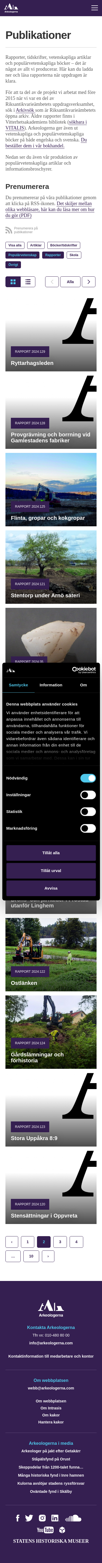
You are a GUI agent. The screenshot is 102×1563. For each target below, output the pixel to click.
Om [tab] (83, 685)
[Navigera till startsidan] (51, 1316)
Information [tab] (51, 685)
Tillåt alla (51, 852)
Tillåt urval (51, 870)
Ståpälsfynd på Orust (51, 1459)
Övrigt (13, 265)
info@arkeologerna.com (51, 1343)
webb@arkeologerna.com (51, 1388)
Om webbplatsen (51, 1401)
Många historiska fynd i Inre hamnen (51, 1475)
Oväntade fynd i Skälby (51, 1491)
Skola (74, 255)
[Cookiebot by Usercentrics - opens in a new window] (73, 670)
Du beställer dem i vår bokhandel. (46, 142)
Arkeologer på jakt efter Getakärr (51, 1451)
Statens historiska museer (51, 1541)
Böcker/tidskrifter (63, 245)
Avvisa (51, 888)
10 (31, 1256)
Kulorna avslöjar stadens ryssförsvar (51, 1483)
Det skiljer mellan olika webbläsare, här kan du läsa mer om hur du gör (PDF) (49, 209)
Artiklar (36, 245)
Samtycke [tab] (18, 685)
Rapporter (53, 255)
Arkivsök (25, 110)
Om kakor (51, 1415)
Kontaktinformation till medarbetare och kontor (51, 1356)
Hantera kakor (51, 1422)
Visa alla (14, 245)
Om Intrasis (51, 1408)
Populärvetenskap (22, 255)
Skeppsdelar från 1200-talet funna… (50, 1467)
